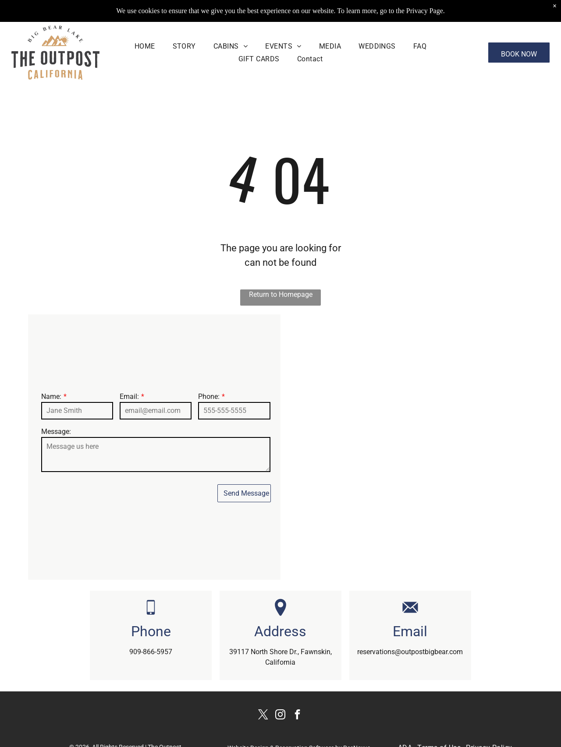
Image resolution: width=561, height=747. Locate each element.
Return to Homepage (280, 294)
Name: (51, 396)
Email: (129, 396)
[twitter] (263, 715)
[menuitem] (145, 46)
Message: (56, 431)
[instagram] (280, 715)
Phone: (209, 396)
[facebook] (297, 715)
